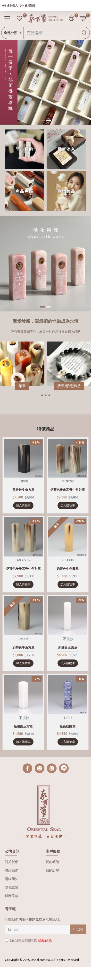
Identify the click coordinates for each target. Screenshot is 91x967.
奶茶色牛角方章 (23, 647)
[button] (42, 395)
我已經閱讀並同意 (29, 940)
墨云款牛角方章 (23, 489)
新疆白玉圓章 (67, 647)
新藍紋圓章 (67, 726)
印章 (22, 386)
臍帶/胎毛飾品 (69, 386)
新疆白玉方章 (23, 726)
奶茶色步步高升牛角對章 (67, 489)
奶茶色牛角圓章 (68, 568)
